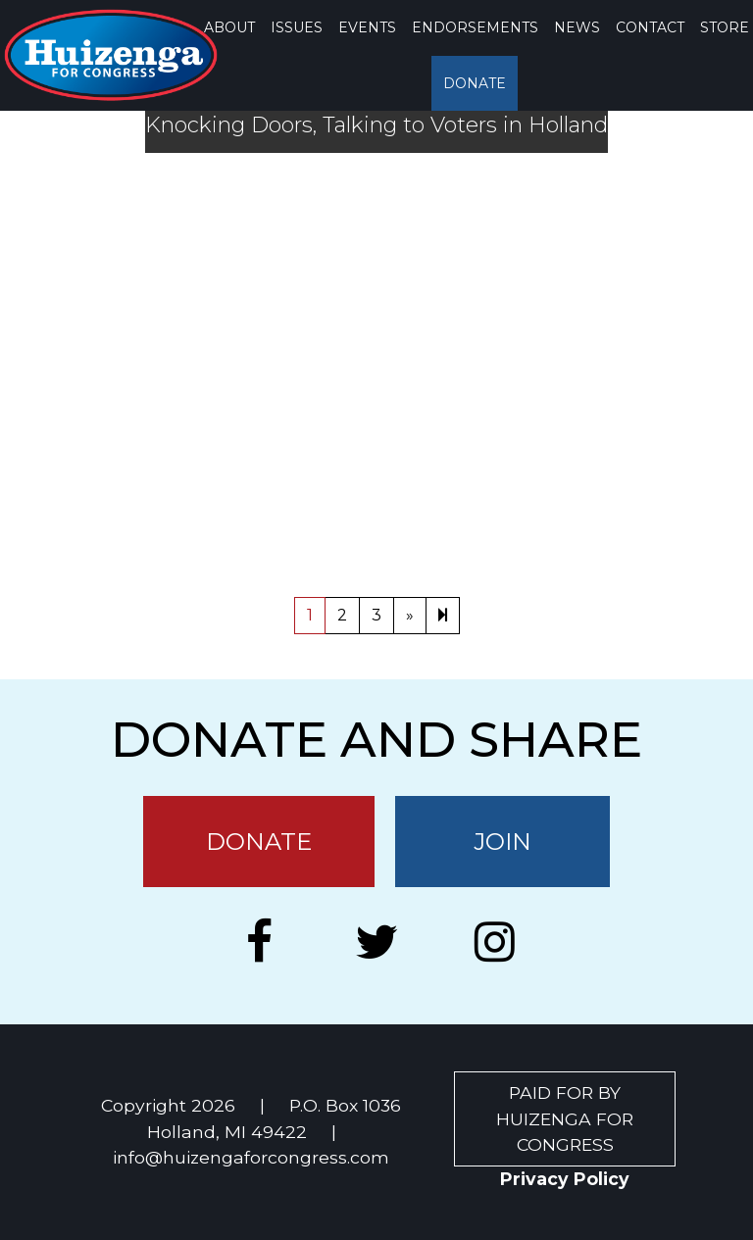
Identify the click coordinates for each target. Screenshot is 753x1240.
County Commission (409, 536)
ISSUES (297, 27)
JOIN (502, 841)
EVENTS (367, 27)
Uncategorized (175, 536)
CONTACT (650, 27)
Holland (684, 536)
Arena (438, 463)
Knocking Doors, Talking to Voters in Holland (376, 125)
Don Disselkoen (573, 536)
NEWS (577, 27)
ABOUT (229, 27)
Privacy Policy (564, 1178)
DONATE (474, 83)
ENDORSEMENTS (475, 27)
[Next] (443, 615)
